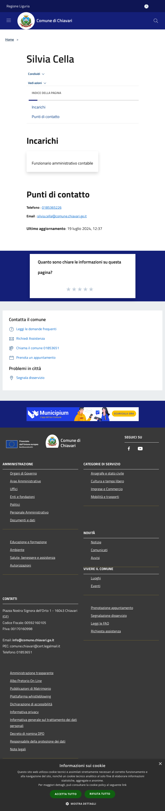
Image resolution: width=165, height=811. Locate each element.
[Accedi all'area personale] (146, 6)
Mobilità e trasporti (105, 496)
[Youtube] (140, 449)
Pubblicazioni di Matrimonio (30, 688)
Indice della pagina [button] (46, 92)
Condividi (37, 74)
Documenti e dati (22, 520)
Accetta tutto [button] (66, 794)
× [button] (160, 764)
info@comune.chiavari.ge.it (33, 640)
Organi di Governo (23, 473)
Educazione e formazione (28, 541)
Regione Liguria (18, 6)
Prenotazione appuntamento (112, 607)
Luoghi (96, 578)
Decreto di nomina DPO (27, 733)
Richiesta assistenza (106, 631)
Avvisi (95, 557)
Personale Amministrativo (29, 512)
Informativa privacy (24, 711)
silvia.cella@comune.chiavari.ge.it (62, 216)
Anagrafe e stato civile (107, 473)
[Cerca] (155, 20)
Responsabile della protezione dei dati (37, 741)
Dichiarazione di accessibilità (31, 704)
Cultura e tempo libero (107, 481)
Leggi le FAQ (100, 623)
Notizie (96, 542)
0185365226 (52, 207)
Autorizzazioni (20, 565)
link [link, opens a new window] (124, 785)
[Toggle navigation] (8, 20)
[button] (82, 803)
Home (9, 39)
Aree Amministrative (25, 481)
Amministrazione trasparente (31, 672)
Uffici (14, 488)
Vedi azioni (38, 83)
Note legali (18, 749)
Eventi (95, 585)
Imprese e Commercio (107, 488)
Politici (15, 504)
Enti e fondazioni (22, 496)
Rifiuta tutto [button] (100, 794)
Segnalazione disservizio (109, 615)
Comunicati (99, 550)
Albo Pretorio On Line (26, 680)
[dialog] (82, 785)
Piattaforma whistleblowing (30, 696)
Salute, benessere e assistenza (32, 557)
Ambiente (17, 549)
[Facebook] (129, 449)
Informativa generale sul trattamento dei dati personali (43, 722)
